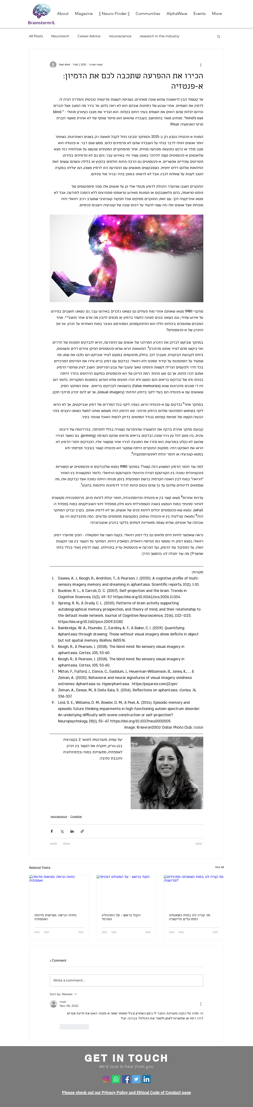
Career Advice (89, 36)
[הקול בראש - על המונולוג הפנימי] (127, 892)
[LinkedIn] (146, 1079)
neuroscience (120, 36)
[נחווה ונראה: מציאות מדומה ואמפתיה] (59, 892)
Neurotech (60, 36)
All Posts (36, 36)
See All (219, 867)
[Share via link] (82, 831)
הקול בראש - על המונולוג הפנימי (121, 917)
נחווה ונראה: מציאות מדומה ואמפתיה (55, 917)
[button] (148, 13)
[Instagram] (106, 1079)
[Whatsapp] (116, 1079)
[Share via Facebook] (52, 831)
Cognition (76, 816)
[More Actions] (200, 1003)
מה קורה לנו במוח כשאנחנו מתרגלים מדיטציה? (189, 917)
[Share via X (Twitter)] (62, 831)
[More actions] (200, 64)
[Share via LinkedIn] (72, 831)
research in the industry (159, 36)
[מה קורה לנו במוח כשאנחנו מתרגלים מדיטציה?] (194, 892)
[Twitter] (136, 1079)
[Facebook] (126, 1079)
